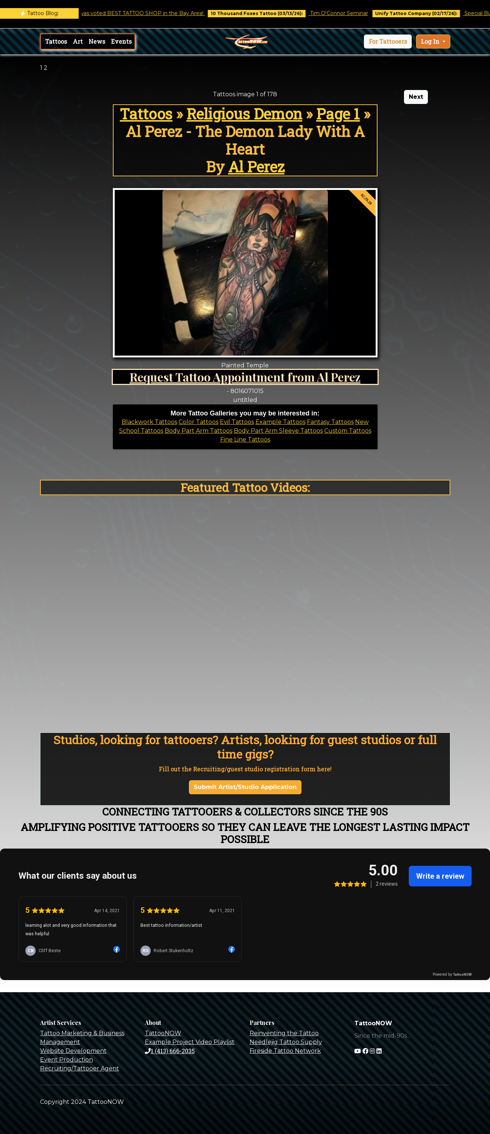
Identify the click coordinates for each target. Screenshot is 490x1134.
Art (78, 41)
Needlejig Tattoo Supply (286, 1041)
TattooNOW (163, 1033)
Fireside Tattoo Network (285, 1050)
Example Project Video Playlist (190, 1041)
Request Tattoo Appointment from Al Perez (245, 377)
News (97, 41)
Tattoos (56, 41)
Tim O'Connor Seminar (347, 13)
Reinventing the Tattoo (284, 1033)
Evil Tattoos (237, 421)
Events (121, 41)
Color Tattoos (198, 421)
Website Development (73, 1050)
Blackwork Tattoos (149, 421)
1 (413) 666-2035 (170, 1051)
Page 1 (338, 113)
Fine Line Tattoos (245, 439)
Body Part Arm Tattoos (198, 430)
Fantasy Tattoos (330, 421)
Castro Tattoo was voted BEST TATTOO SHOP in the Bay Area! (132, 13)
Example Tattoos (280, 421)
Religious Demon (244, 113)
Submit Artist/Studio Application (245, 787)
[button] (388, 41)
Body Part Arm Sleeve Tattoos (278, 430)
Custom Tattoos (347, 430)
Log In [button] (431, 41)
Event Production (66, 1059)
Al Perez (256, 166)
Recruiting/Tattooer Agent (79, 1068)
